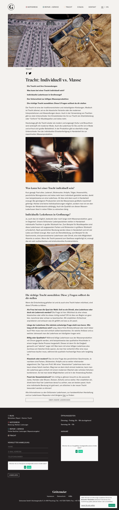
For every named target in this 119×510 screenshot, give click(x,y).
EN (107, 7)
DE (102, 7)
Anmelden (13, 475)
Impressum (50, 496)
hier (64, 395)
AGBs (70, 496)
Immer (29, 467)
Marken (17, 425)
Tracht (68, 7)
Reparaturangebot (34, 431)
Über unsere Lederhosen (59, 400)
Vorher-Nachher (13, 431)
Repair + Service (51, 7)
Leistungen (24, 425)
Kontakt (92, 7)
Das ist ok (112, 505)
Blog (80, 7)
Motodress (32, 7)
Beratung (11, 425)
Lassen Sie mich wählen (88, 505)
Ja (25, 467)
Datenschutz (61, 496)
